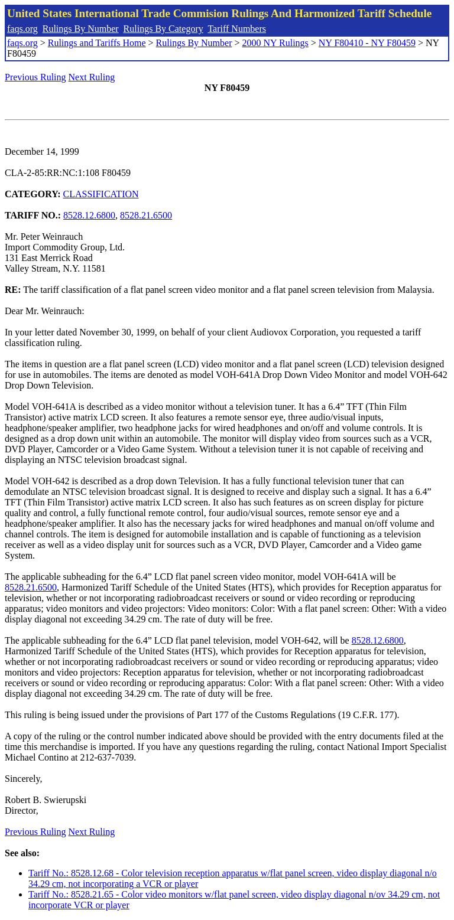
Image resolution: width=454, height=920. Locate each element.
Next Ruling (92, 77)
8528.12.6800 (89, 215)
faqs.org (22, 29)
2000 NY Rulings (275, 43)
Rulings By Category (163, 29)
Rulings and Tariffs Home (97, 43)
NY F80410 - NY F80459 (367, 43)
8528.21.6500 (146, 215)
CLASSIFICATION (101, 194)
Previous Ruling (35, 77)
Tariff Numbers (236, 29)
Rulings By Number (81, 29)
